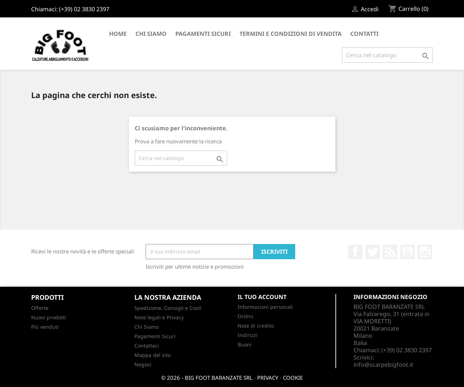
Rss (390, 252)
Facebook (355, 252)
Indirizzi (248, 335)
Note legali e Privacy (159, 317)
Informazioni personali (265, 306)
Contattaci (146, 345)
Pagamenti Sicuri (203, 34)
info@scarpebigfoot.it (383, 365)
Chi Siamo (151, 34)
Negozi (142, 364)
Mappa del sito (152, 355)
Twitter (372, 252)
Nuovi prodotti (48, 317)
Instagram (425, 252)
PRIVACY (267, 377)
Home (118, 34)
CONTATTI (364, 34)
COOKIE (293, 377)
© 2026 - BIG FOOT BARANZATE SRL (206, 377)
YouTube (407, 252)
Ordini (245, 316)
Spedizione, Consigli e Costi (167, 307)
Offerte (40, 307)
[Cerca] (387, 55)
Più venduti (45, 326)
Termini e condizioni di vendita (290, 34)
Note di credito (256, 325)
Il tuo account (262, 297)
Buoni (245, 344)
